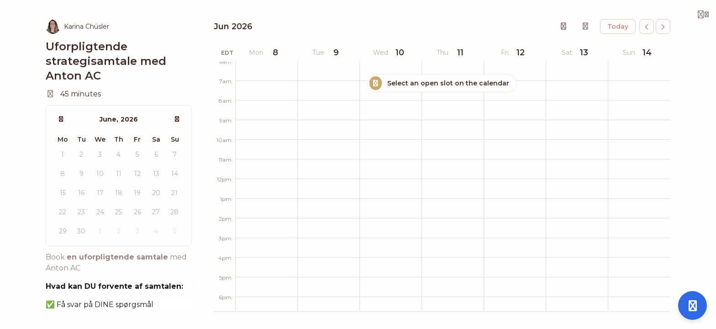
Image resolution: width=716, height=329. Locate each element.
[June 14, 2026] (639, 52)
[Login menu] (703, 14)
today (617, 26)
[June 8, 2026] (266, 52)
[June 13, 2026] (577, 52)
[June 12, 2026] (515, 52)
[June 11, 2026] (452, 52)
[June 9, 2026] (328, 52)
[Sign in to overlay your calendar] (585, 26)
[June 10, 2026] (390, 52)
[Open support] (692, 305)
